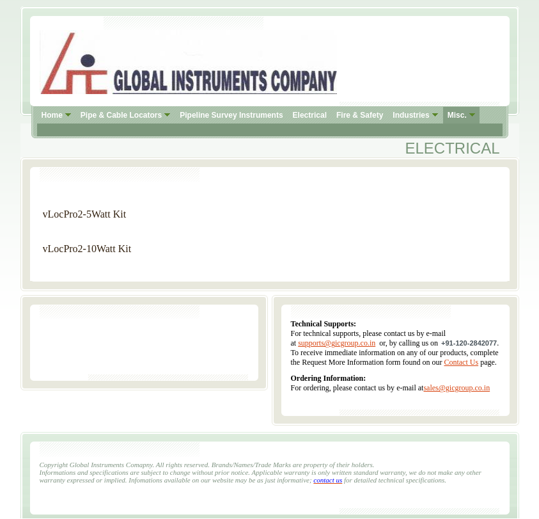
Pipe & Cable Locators (121, 115)
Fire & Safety (359, 115)
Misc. (457, 115)
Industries (411, 115)
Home (52, 115)
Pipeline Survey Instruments (231, 115)
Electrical (310, 115)
